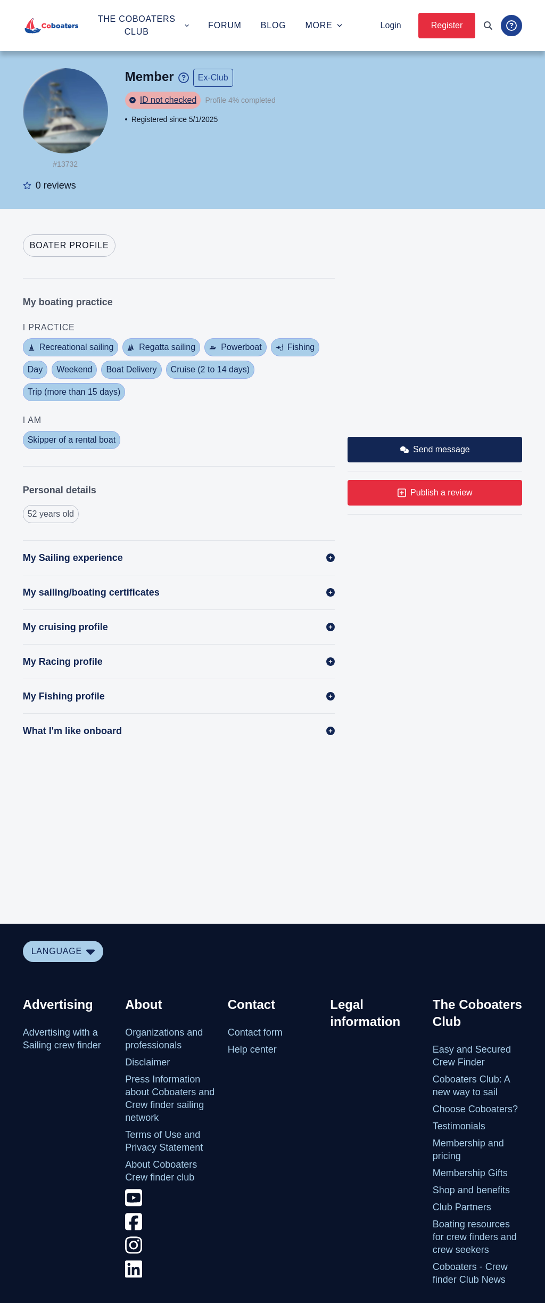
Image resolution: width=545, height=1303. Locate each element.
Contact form (255, 1032)
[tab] (69, 245)
